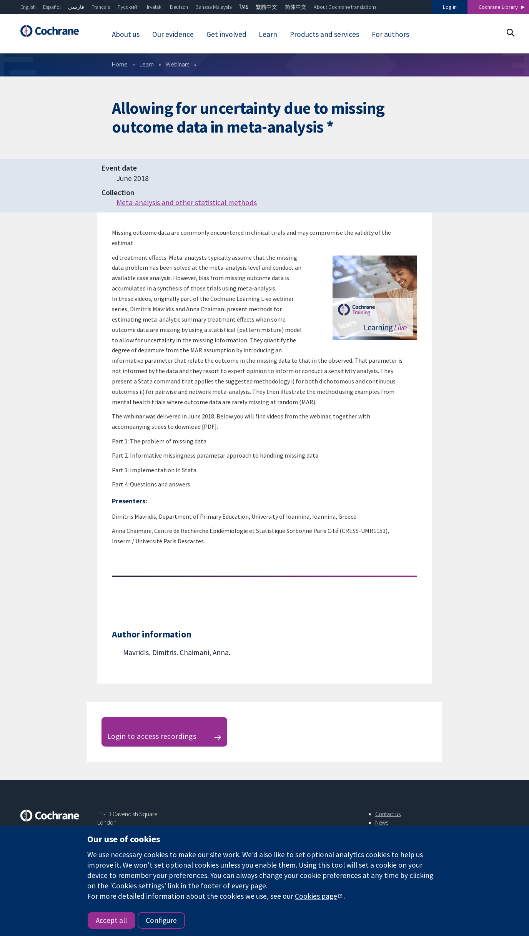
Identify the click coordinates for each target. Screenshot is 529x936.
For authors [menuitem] (390, 34)
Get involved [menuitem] (226, 34)
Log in (450, 6)
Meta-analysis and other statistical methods (186, 202)
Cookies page (316, 896)
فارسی (76, 6)
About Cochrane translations (345, 6)
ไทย (243, 6)
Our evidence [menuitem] (173, 34)
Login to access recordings (151, 736)
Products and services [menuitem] (324, 34)
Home (120, 64)
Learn (147, 64)
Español (52, 6)
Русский (127, 6)
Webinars (177, 64)
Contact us (388, 814)
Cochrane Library (498, 6)
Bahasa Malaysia (213, 6)
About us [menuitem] (126, 34)
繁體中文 (266, 6)
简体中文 (295, 6)
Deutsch (179, 6)
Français (100, 6)
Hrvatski (154, 6)
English (28, 6)
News (381, 822)
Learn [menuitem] (268, 34)
